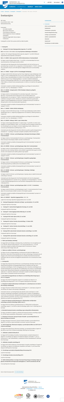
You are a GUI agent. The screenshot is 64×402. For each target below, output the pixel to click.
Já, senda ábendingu (19, 371)
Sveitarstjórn (18, 11)
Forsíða (2, 11)
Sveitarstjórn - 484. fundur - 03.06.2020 (29, 11)
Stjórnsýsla (7, 11)
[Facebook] (62, 2)
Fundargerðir (12, 11)
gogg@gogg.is (30, 388)
